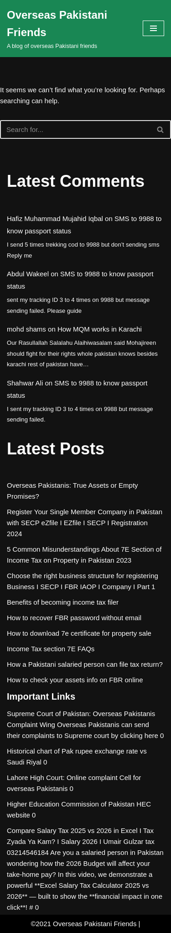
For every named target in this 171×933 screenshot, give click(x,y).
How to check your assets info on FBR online (75, 680)
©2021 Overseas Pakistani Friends (83, 924)
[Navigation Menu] (153, 28)
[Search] (75, 129)
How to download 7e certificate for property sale (79, 633)
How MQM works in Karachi (99, 329)
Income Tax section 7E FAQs (50, 649)
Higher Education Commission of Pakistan (71, 804)
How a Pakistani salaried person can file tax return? (85, 664)
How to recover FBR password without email (74, 618)
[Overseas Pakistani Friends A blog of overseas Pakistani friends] (68, 28)
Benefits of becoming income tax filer (63, 602)
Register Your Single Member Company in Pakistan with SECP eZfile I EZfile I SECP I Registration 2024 (84, 523)
